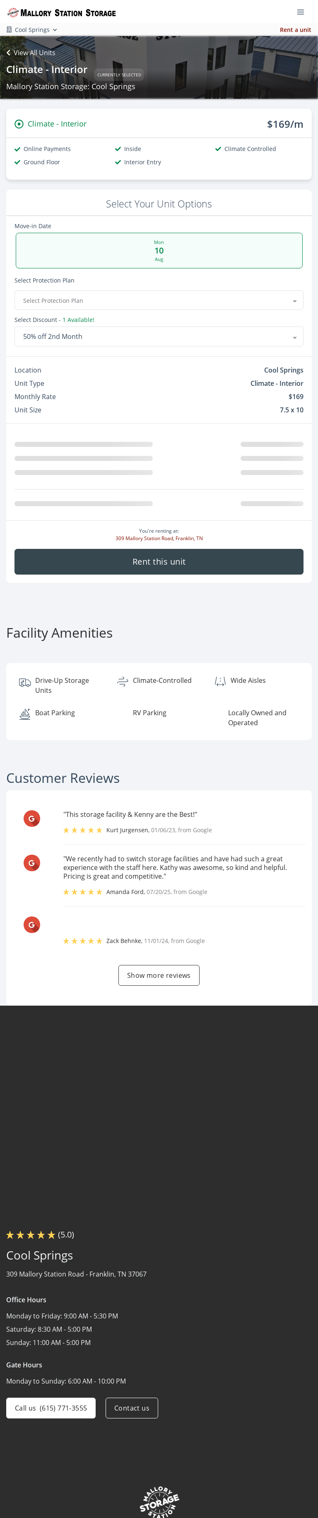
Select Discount (35, 320)
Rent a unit (295, 30)
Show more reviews (159, 978)
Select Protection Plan (44, 280)
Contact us (131, 1411)
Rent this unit (159, 565)
